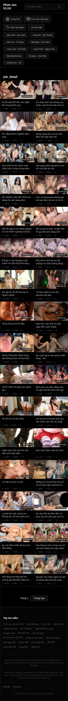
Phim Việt (46, 624)
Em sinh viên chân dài (13, 637)
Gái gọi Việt (23, 642)
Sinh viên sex (23, 633)
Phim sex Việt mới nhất (13, 624)
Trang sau (39, 598)
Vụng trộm (23, 647)
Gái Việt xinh (58, 624)
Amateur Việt (9, 633)
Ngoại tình (35, 647)
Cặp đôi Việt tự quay (44, 629)
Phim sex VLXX (10, 6)
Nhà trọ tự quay (53, 638)
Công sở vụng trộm (34, 638)
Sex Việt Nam (33, 624)
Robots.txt (17, 687)
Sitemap (6, 687)
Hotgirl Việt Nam (10, 629)
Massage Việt (9, 642)
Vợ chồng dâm (38, 642)
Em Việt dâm (26, 629)
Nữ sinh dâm (38, 633)
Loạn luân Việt (9, 647)
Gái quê (51, 642)
